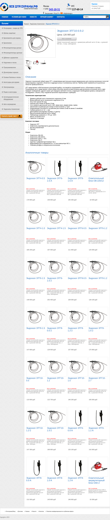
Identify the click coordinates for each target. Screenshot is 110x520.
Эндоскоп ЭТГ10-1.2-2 (34, 429)
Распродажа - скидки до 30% (13, 28)
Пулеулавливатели (10, 67)
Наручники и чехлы (10, 62)
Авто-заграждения (10, 104)
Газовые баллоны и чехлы (12, 77)
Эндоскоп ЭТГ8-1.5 (35, 328)
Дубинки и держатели (11, 57)
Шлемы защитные (9, 33)
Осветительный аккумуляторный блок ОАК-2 (96, 480)
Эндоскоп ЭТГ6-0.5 (77, 228)
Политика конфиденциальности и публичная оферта (60, 511)
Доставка (20, 511)
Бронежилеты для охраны (12, 38)
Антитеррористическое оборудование (11, 98)
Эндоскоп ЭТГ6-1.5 (35, 278)
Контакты (61, 17)
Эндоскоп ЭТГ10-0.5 (34, 379)
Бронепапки (8, 43)
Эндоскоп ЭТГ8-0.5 (77, 278)
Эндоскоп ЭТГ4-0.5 (35, 178)
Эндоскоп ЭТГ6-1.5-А (55, 179)
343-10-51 (54, 9)
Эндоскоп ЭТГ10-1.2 (55, 379)
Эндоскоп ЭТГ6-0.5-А (76, 429)
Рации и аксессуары (10, 92)
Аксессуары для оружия (11, 82)
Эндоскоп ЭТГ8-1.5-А (76, 179)
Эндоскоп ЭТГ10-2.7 (96, 379)
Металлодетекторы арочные (13, 52)
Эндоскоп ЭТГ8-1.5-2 (96, 329)
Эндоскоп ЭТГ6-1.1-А (96, 429)
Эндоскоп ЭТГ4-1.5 (56, 228)
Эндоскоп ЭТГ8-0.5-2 (55, 329)
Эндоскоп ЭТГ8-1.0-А (55, 479)
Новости (33, 17)
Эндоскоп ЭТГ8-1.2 (97, 278)
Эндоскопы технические (12, 109)
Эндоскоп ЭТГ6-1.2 (97, 228)
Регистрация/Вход (10, 511)
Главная (5, 17)
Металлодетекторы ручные (12, 48)
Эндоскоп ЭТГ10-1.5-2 (55, 429)
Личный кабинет (46, 17)
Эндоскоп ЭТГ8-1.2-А (76, 479)
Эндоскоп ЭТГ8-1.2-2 (76, 329)
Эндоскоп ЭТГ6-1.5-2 (55, 279)
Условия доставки (19, 17)
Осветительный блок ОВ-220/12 (96, 179)
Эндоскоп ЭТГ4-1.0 (35, 228)
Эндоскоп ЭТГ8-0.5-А (34, 479)
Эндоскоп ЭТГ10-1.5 (76, 379)
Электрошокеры (9, 87)
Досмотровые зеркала (11, 72)
